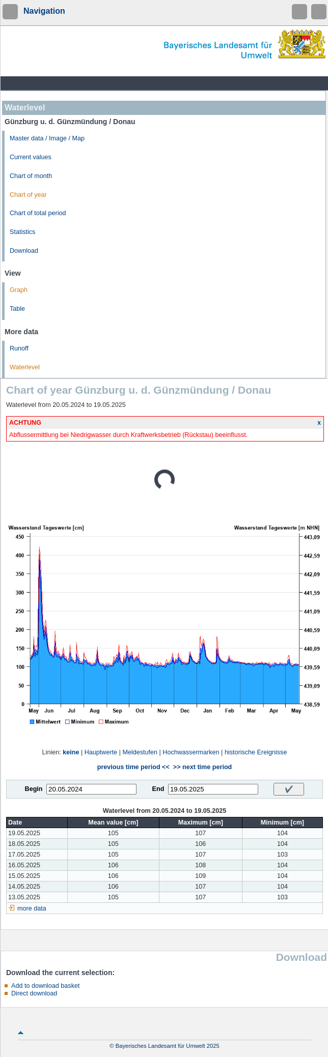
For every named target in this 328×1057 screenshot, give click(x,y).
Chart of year (28, 194)
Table (17, 308)
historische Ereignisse (256, 752)
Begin (34, 788)
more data (31, 908)
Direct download (34, 993)
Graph (19, 289)
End (158, 788)
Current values (30, 157)
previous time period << (133, 767)
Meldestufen (139, 752)
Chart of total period (38, 213)
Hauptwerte (101, 752)
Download (24, 250)
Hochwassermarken (190, 752)
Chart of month (31, 176)
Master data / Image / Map (47, 138)
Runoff (19, 348)
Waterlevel (25, 367)
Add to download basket (45, 985)
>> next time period (202, 767)
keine (71, 752)
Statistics (22, 232)
